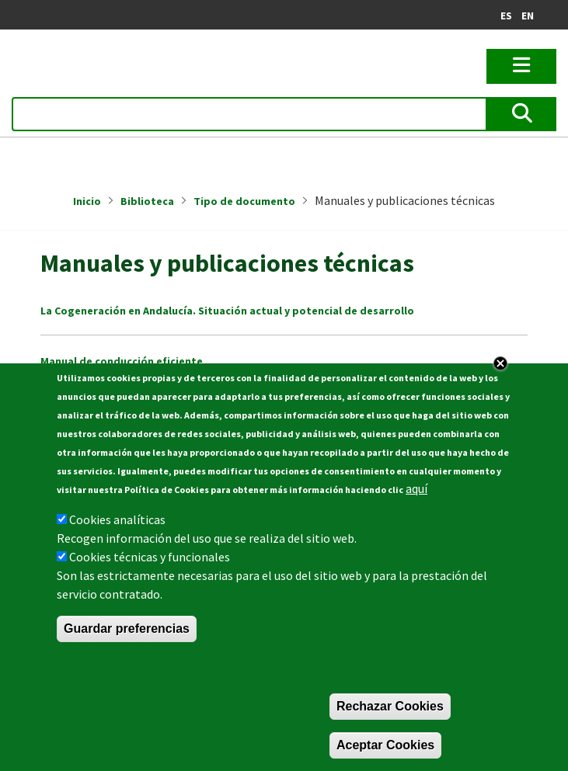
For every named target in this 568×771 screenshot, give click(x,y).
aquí (416, 488)
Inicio (87, 201)
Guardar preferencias (127, 628)
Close (500, 363)
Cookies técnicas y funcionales (149, 556)
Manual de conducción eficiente (121, 361)
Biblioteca (147, 201)
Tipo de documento (244, 201)
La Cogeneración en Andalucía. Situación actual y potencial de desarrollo (227, 311)
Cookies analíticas (117, 519)
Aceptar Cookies (385, 745)
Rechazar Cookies (390, 706)
